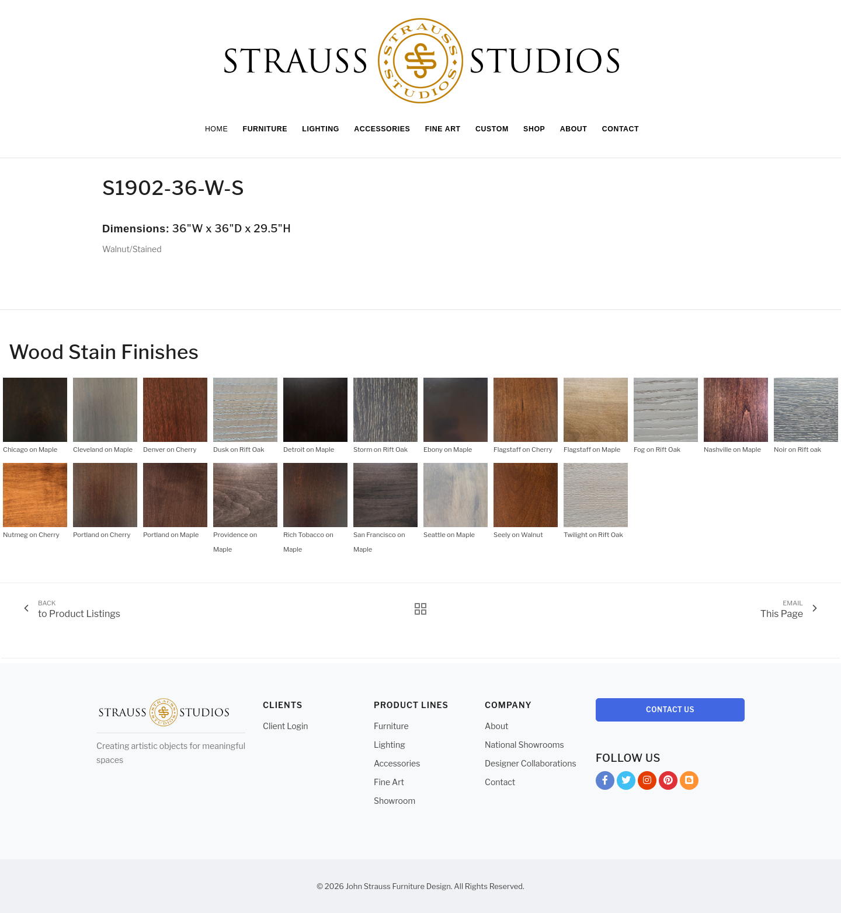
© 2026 (330, 886)
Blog (689, 782)
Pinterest (668, 782)
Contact (500, 782)
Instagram (647, 782)
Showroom (394, 801)
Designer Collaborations (530, 763)
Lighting (389, 745)
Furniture (391, 726)
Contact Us (670, 709)
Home (209, 129)
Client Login (285, 726)
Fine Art (389, 782)
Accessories (397, 763)
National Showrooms (524, 745)
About (496, 726)
